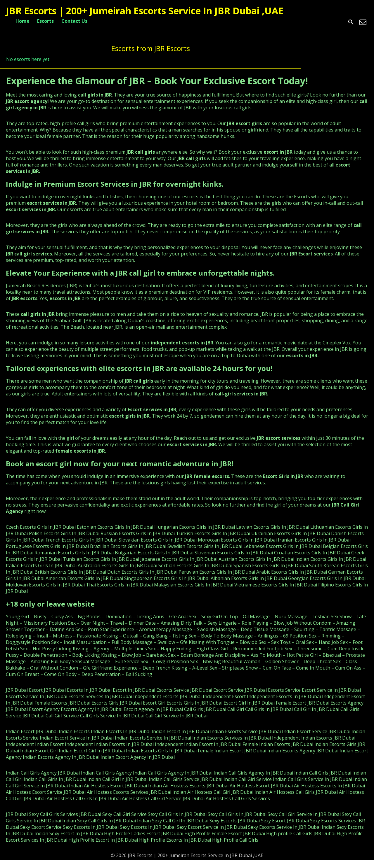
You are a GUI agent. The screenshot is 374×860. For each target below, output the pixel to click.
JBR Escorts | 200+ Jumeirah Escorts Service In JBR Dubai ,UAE (144, 10)
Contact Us (74, 21)
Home (22, 21)
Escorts (45, 21)
